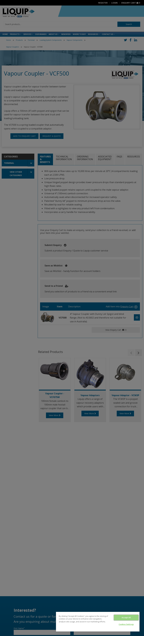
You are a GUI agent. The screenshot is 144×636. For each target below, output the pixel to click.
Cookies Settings (126, 624)
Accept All (126, 617)
